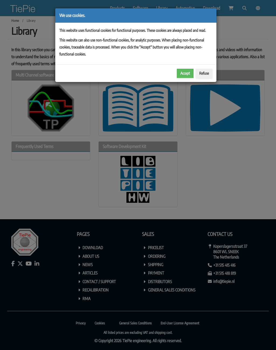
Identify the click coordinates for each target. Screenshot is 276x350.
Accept (185, 73)
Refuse (204, 73)
